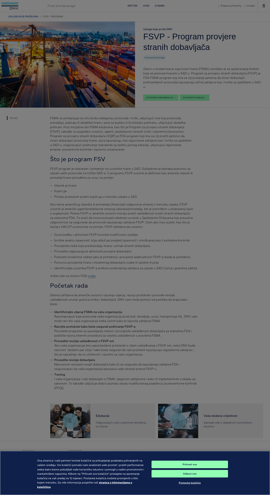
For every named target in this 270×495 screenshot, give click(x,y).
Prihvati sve (190, 467)
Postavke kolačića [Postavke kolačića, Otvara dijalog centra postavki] (190, 486)
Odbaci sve (189, 477)
